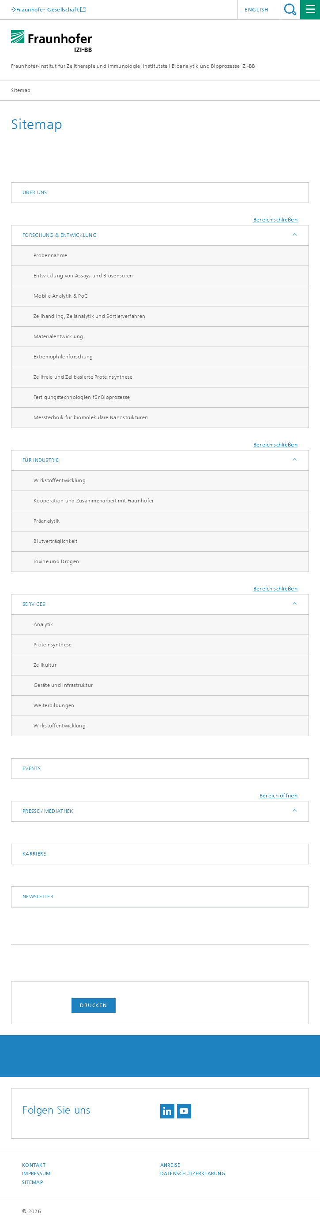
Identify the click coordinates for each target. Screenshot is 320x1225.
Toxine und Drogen (56, 561)
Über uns (35, 192)
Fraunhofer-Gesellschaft (47, 9)
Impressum (36, 1174)
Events (32, 768)
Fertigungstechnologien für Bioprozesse (82, 397)
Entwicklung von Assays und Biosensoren (83, 276)
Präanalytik (47, 521)
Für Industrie (41, 460)
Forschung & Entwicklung (60, 235)
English (257, 10)
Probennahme (50, 255)
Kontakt (33, 1165)
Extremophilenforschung (63, 357)
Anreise (170, 1165)
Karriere (34, 854)
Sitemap (32, 1182)
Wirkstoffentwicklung (60, 480)
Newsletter (38, 896)
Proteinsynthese (53, 645)
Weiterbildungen (54, 705)
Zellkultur (45, 665)
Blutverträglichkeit (56, 541)
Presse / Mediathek (48, 811)
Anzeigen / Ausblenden (294, 235)
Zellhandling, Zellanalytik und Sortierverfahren (89, 316)
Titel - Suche (290, 9)
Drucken (93, 1005)
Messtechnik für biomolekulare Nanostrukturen (91, 417)
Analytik (43, 624)
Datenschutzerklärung (193, 1174)
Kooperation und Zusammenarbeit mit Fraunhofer (94, 501)
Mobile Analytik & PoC (61, 296)
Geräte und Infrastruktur (63, 685)
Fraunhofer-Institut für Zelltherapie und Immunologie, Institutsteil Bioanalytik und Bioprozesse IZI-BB (133, 66)
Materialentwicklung (58, 336)
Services (34, 604)
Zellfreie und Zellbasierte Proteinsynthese (83, 377)
